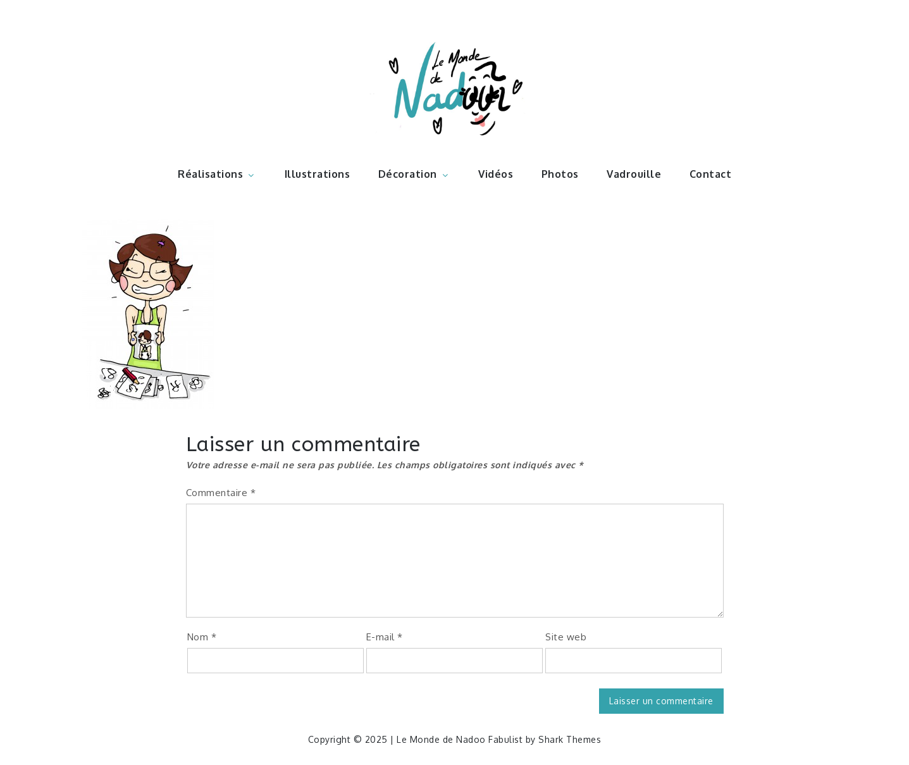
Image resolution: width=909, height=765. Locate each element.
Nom (202, 637)
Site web (565, 637)
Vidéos (495, 174)
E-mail (384, 637)
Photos (560, 174)
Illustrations (317, 174)
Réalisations (217, 174)
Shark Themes (569, 739)
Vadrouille (634, 174)
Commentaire (221, 493)
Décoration (414, 174)
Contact (710, 174)
